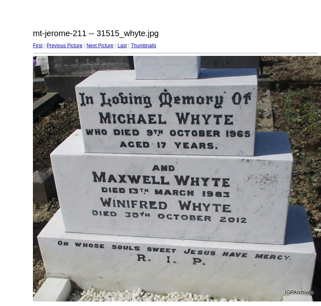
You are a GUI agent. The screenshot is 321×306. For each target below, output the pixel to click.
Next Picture (99, 45)
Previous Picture (64, 45)
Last (122, 45)
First (37, 45)
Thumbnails (143, 45)
